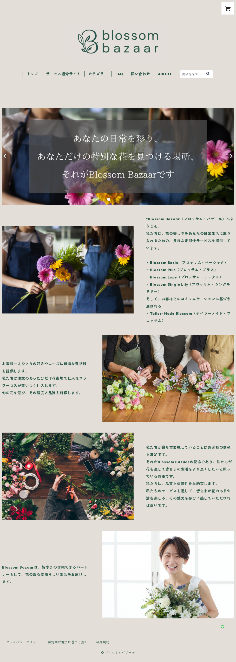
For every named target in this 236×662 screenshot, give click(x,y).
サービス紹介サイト (63, 74)
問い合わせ (140, 74)
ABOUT (165, 74)
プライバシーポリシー (23, 642)
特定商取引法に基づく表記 (68, 642)
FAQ (119, 74)
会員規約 (102, 642)
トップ (32, 74)
